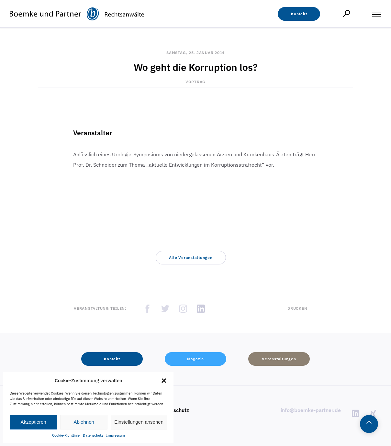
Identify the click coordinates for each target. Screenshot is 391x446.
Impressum (115, 435)
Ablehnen (83, 422)
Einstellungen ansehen (138, 422)
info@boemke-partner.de (311, 410)
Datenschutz (93, 435)
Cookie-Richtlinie (66, 435)
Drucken (297, 308)
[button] (164, 380)
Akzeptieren (33, 422)
